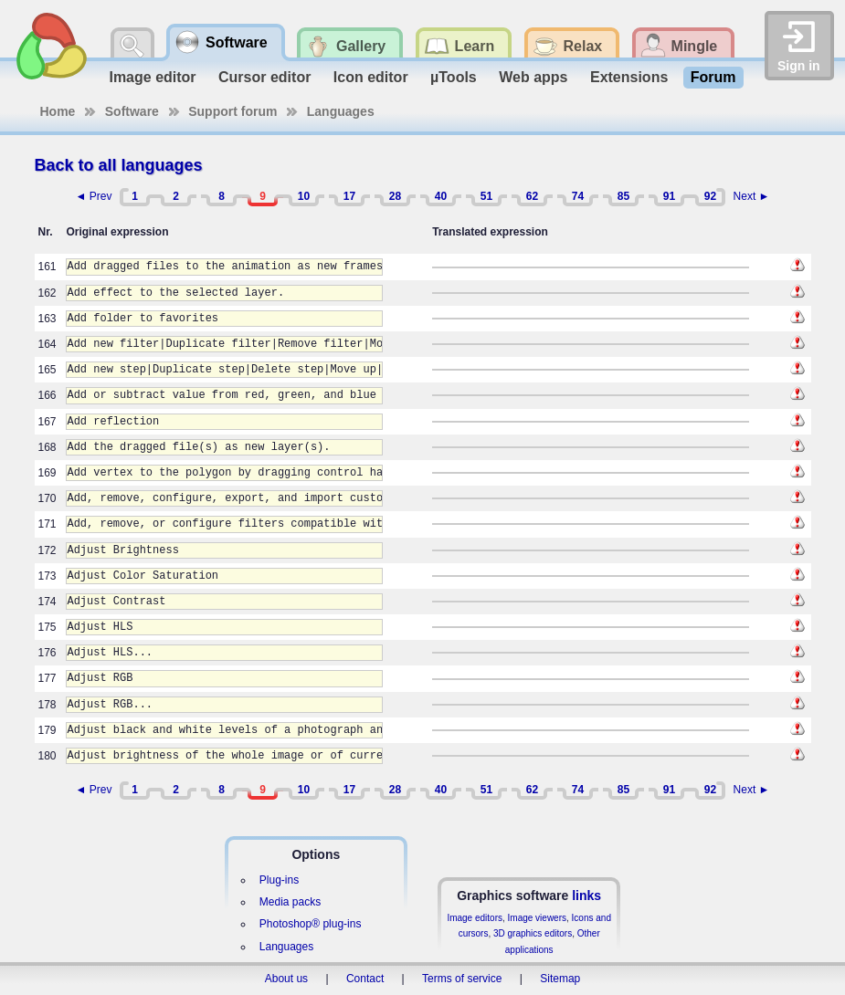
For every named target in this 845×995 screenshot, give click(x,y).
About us (286, 978)
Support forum (232, 111)
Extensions (629, 77)
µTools (453, 77)
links (586, 895)
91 (669, 196)
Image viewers (537, 918)
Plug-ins (279, 880)
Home (58, 111)
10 (304, 196)
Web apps (533, 77)
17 (349, 196)
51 (486, 196)
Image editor (152, 77)
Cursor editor (264, 77)
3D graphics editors (532, 933)
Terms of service (462, 978)
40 (441, 196)
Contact (365, 978)
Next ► (752, 196)
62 (532, 196)
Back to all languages (119, 165)
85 (623, 196)
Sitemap (560, 978)
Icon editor (370, 77)
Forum (713, 77)
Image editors (474, 918)
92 (710, 196)
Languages (341, 111)
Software (132, 111)
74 (578, 196)
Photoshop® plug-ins (310, 923)
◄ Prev (94, 196)
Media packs (290, 902)
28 (395, 196)
